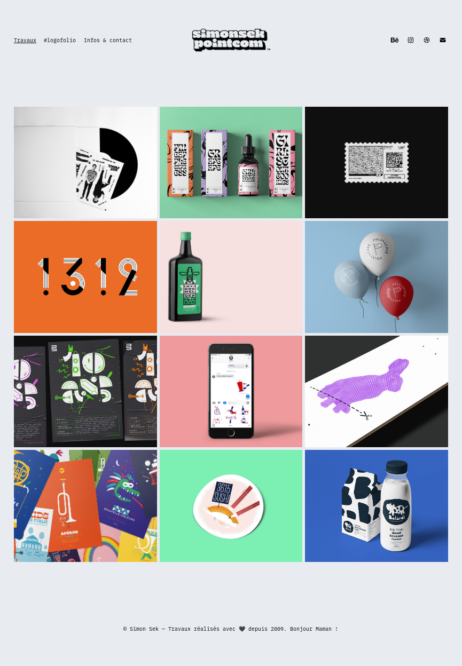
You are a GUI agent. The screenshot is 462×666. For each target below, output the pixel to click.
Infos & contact (108, 40)
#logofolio (60, 40)
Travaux (25, 40)
